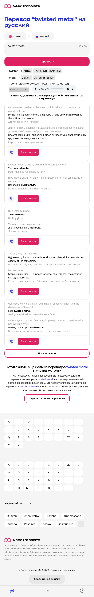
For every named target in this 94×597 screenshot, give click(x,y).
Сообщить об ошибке (47, 579)
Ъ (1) (29, 488)
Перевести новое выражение (47, 398)
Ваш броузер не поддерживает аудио (58, 89)
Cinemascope (72, 516)
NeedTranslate (22, 6)
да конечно (65, 524)
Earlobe (51, 516)
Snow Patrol (31, 516)
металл (26, 77)
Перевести (47, 61)
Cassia (47, 524)
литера (12, 524)
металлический (44, 77)
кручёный (40, 70)
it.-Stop (12, 516)
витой (27, 70)
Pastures (29, 524)
